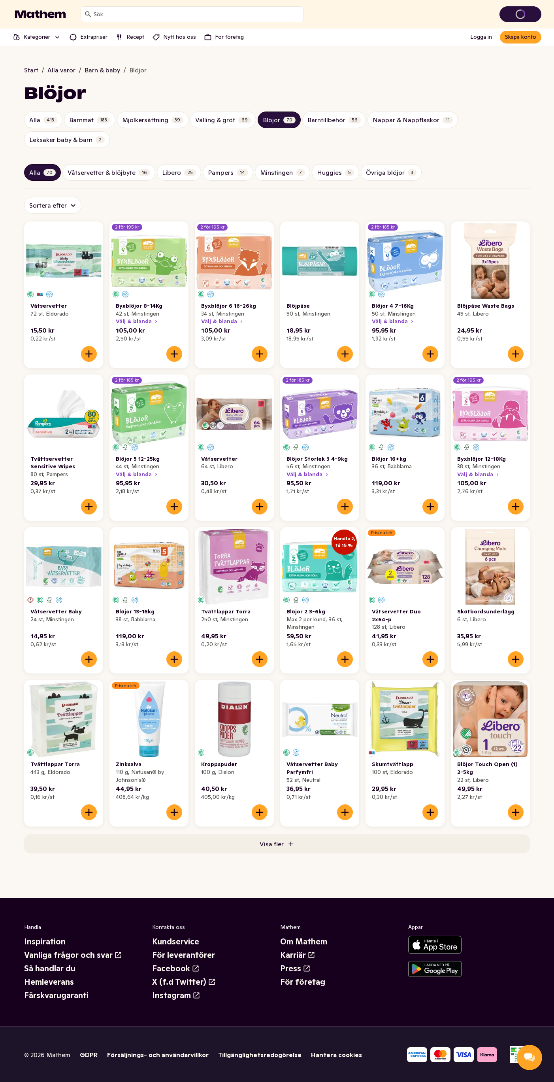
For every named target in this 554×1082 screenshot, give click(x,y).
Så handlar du (49, 968)
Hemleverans (49, 982)
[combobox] (197, 14)
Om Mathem (303, 941)
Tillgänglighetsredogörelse (259, 1055)
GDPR (89, 1055)
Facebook (176, 968)
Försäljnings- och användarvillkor (158, 1055)
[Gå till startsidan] (40, 14)
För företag (302, 982)
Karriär (297, 955)
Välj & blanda (137, 321)
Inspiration (45, 941)
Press (295, 968)
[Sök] (88, 14)
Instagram (176, 995)
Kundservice (175, 941)
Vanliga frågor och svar (73, 955)
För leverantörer (183, 955)
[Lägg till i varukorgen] (89, 354)
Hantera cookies (336, 1055)
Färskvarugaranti (56, 995)
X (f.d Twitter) (184, 982)
